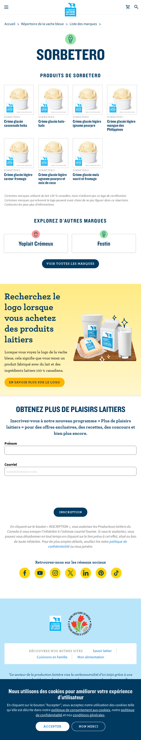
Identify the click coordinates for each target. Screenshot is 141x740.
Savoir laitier (102, 650)
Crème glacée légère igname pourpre (87, 123)
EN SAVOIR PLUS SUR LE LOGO (34, 382)
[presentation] (70, 491)
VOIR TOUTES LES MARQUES (70, 263)
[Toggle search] (136, 7)
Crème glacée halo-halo (51, 123)
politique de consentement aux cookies (80, 710)
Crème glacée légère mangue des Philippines (121, 125)
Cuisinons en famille (52, 657)
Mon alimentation (90, 657)
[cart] (127, 7)
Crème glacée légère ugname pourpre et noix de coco (52, 179)
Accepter (53, 726)
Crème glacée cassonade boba (15, 123)
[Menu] (6, 7)
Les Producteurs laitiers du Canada (70, 9)
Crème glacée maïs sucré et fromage (86, 177)
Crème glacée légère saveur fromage (18, 177)
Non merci (88, 726)
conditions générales (88, 715)
